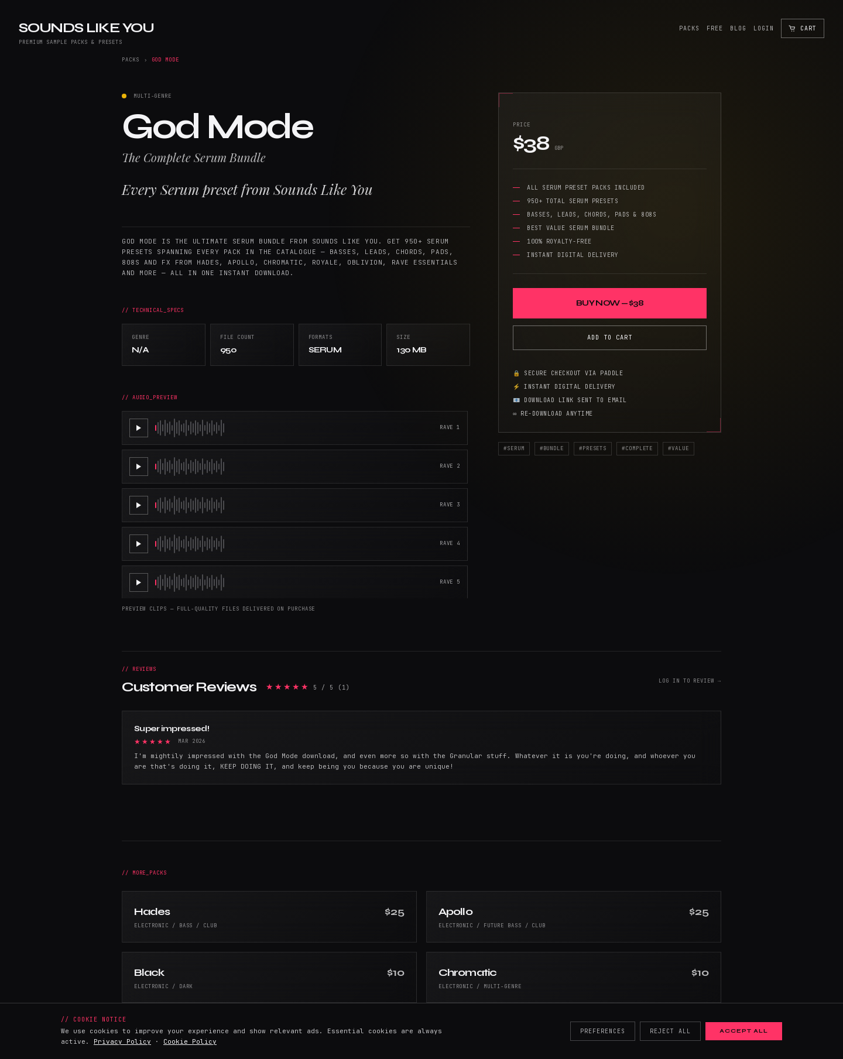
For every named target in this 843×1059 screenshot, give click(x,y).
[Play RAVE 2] (138, 466)
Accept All (743, 1030)
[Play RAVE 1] (138, 428)
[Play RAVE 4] (138, 543)
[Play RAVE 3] (138, 505)
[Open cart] (802, 28)
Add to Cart (609, 337)
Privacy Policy (122, 1041)
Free (715, 28)
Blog (738, 28)
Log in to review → (690, 680)
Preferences (602, 1031)
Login (763, 28)
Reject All (670, 1031)
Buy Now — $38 (609, 303)
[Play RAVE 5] (138, 582)
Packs (689, 28)
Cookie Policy (190, 1041)
